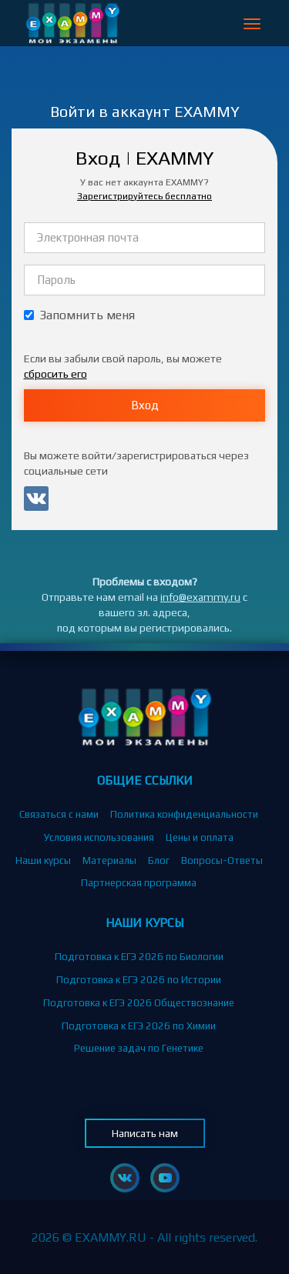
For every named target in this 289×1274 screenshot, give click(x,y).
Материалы (109, 860)
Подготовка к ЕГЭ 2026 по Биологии (139, 956)
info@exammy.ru (200, 597)
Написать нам (145, 1133)
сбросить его (55, 374)
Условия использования (99, 837)
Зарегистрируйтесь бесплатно (144, 196)
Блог (159, 860)
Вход (145, 405)
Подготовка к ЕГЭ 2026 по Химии (139, 1026)
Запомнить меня (79, 315)
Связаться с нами (59, 814)
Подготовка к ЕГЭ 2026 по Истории (138, 980)
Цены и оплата (200, 837)
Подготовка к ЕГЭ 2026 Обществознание (138, 1003)
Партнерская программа (139, 883)
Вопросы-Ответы (222, 860)
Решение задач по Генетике (138, 1048)
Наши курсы (43, 860)
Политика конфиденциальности (184, 814)
